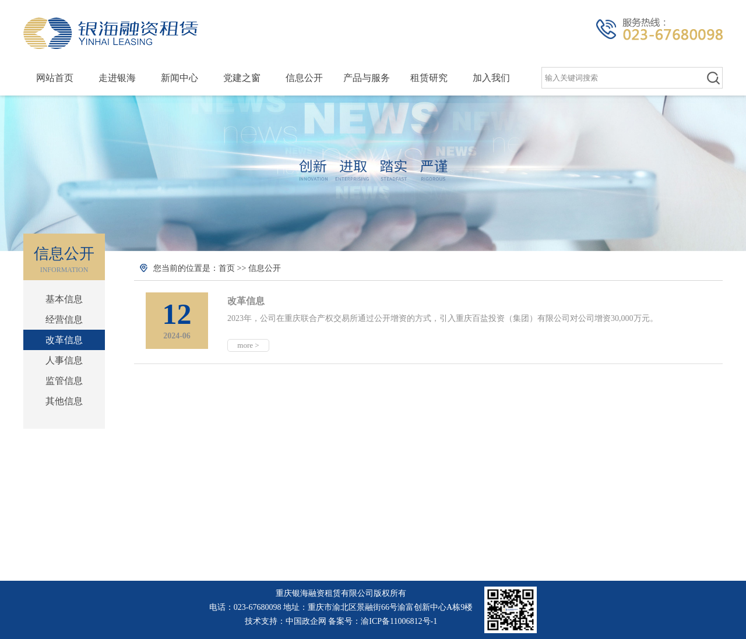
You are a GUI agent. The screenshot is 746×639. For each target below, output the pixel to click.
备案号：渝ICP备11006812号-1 (382, 621)
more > (248, 345)
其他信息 (64, 401)
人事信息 (64, 360)
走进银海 (117, 78)
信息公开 (304, 78)
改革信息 (64, 340)
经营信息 (64, 319)
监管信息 (64, 381)
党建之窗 (242, 78)
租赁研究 (429, 78)
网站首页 (54, 78)
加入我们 (491, 78)
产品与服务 (366, 78)
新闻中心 (179, 78)
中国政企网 (306, 621)
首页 (227, 268)
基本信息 (64, 299)
